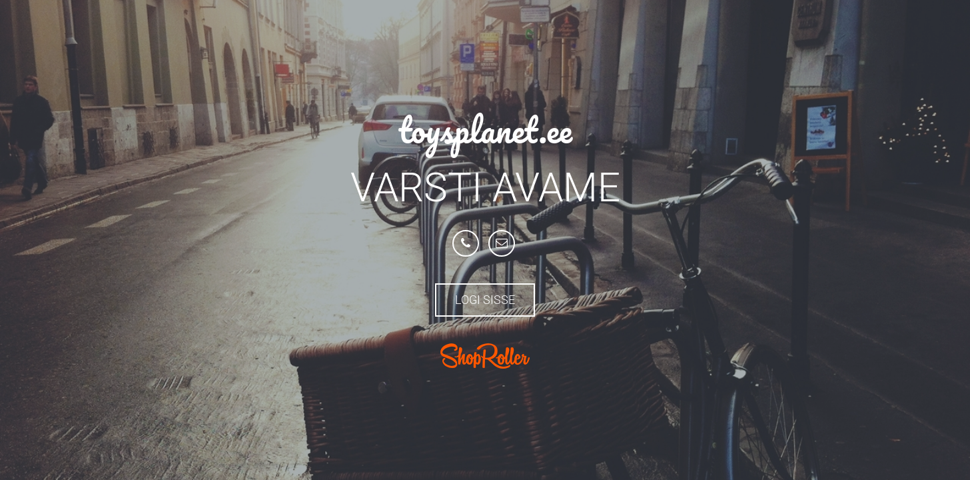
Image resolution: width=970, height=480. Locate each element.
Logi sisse (485, 300)
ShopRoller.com (485, 356)
